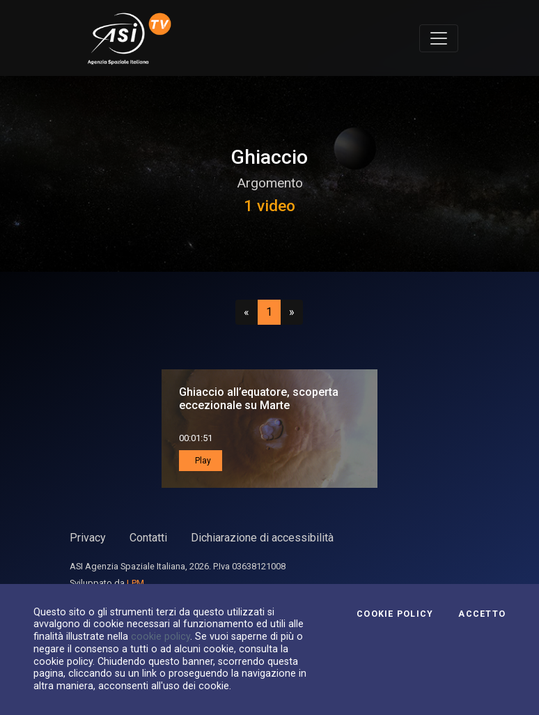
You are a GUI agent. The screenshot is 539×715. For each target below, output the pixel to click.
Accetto (482, 614)
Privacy (88, 537)
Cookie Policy (395, 614)
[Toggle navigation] (438, 38)
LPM (135, 583)
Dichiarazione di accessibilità (262, 537)
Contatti (148, 537)
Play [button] (202, 461)
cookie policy (160, 636)
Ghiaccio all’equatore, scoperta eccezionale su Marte (258, 398)
